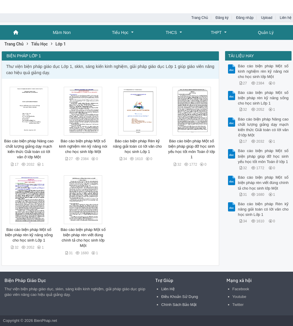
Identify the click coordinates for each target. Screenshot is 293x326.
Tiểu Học (120, 32)
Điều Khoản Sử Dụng (179, 296)
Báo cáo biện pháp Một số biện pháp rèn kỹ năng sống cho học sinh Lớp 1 (29, 234)
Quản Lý (266, 32)
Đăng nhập (244, 18)
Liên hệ (286, 18)
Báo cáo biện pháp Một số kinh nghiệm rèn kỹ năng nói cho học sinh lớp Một (83, 146)
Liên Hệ (168, 289)
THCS (171, 32)
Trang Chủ (199, 18)
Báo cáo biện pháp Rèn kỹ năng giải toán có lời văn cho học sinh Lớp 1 (137, 146)
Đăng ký (222, 18)
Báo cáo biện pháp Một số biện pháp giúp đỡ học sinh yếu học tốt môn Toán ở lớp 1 (263, 156)
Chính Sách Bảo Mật (179, 304)
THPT (216, 32)
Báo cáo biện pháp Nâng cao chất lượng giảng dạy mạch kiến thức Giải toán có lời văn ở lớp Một (263, 127)
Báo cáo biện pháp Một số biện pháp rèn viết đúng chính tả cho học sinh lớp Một (263, 182)
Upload (266, 18)
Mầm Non (62, 32)
